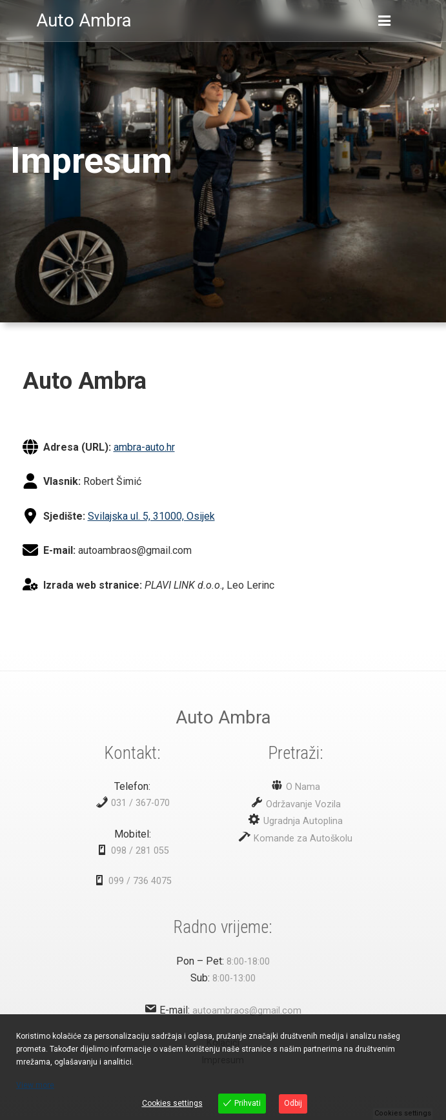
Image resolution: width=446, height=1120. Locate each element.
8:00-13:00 (234, 978)
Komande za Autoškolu (301, 838)
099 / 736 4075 (140, 881)
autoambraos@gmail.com (246, 1010)
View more (35, 1085)
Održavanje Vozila (302, 804)
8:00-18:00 (248, 961)
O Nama (301, 786)
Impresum (91, 161)
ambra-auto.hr (144, 447)
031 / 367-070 (140, 803)
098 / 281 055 (140, 850)
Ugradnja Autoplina (302, 821)
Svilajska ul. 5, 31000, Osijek (151, 516)
